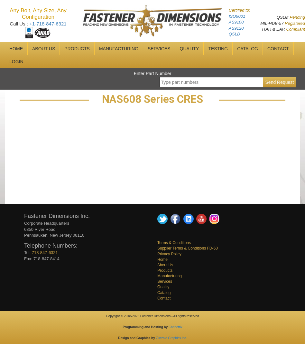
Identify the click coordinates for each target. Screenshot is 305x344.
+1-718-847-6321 (48, 23)
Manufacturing (169, 276)
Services (164, 281)
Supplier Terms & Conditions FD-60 (187, 248)
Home (162, 259)
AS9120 (236, 28)
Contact (164, 298)
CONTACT (278, 48)
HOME (16, 48)
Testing (218, 48)
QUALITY (189, 48)
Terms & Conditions (174, 243)
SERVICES (159, 48)
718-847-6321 (45, 252)
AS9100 (236, 22)
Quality (163, 287)
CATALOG (247, 48)
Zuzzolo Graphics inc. (171, 338)
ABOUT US (43, 48)
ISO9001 (237, 16)
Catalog (164, 292)
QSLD (234, 34)
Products (77, 48)
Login (16, 61)
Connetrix (175, 327)
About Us (165, 265)
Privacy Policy (169, 254)
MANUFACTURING (118, 48)
